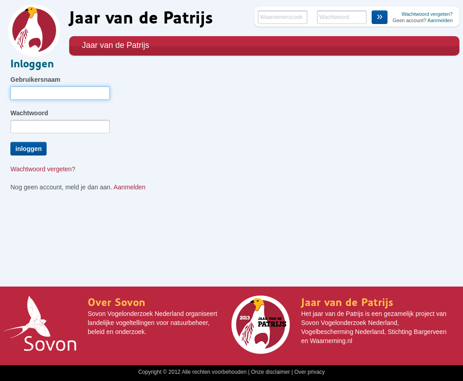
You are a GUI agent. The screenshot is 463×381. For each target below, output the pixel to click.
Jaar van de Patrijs (115, 45)
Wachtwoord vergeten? (427, 14)
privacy (316, 372)
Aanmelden (440, 20)
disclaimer (277, 372)
